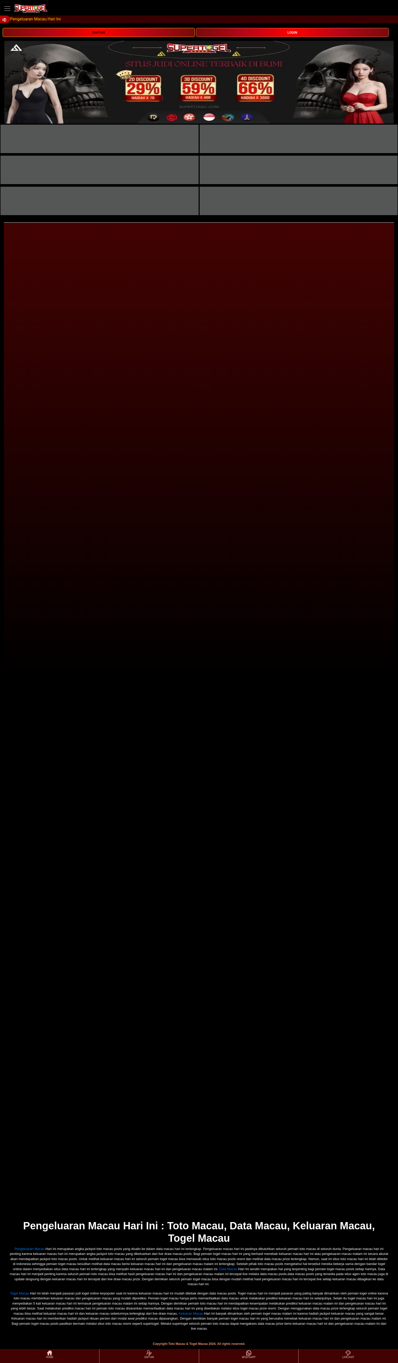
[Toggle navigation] (7, 8)
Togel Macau (19, 1293)
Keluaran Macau (191, 1313)
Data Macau (228, 1269)
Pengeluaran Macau (29, 1249)
